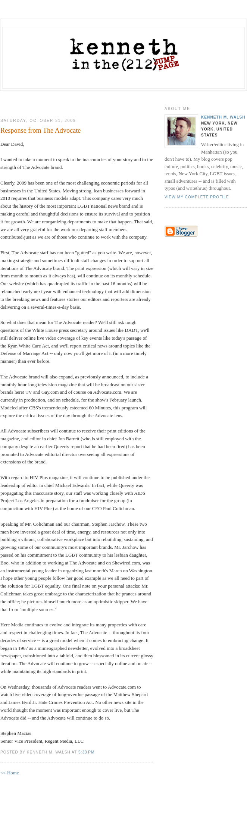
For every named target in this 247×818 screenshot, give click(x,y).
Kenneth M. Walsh (223, 117)
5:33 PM (86, 752)
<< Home (9, 772)
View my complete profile (197, 197)
